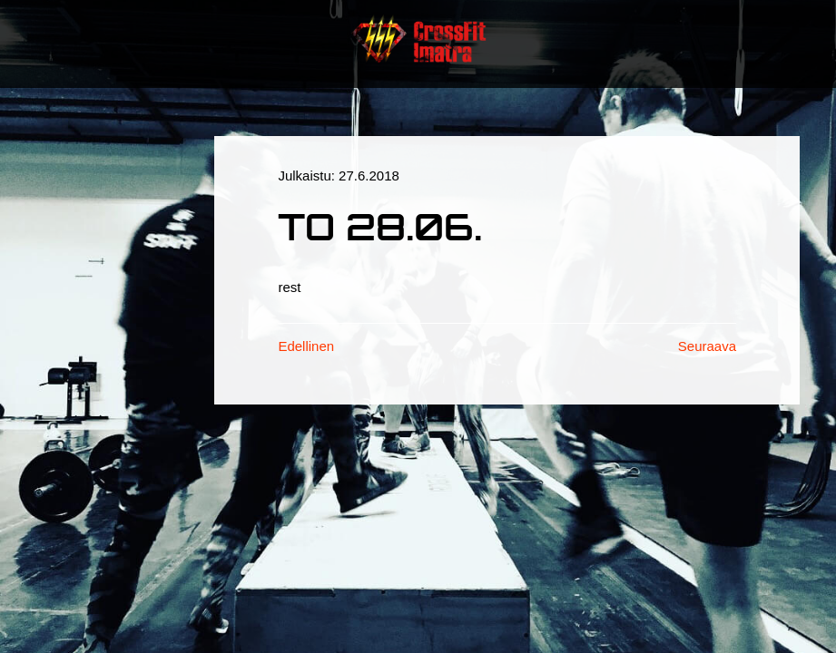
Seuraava (707, 346)
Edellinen (306, 346)
